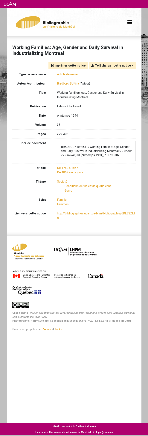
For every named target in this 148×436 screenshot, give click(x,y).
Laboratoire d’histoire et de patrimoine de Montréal (63, 432)
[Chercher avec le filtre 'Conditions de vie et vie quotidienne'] (88, 186)
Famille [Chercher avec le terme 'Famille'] (62, 200)
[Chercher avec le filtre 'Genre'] (68, 190)
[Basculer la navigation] (129, 22)
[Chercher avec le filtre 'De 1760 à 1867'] (67, 168)
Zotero (46, 329)
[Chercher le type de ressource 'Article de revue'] (67, 74)
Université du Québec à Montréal (74, 426)
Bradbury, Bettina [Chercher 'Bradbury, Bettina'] (68, 83)
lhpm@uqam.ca (104, 432)
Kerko (58, 329)
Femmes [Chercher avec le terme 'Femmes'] (63, 204)
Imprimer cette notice (68, 65)
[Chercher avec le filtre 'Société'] (62, 181)
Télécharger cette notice (111, 65)
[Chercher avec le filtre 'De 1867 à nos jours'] (70, 172)
